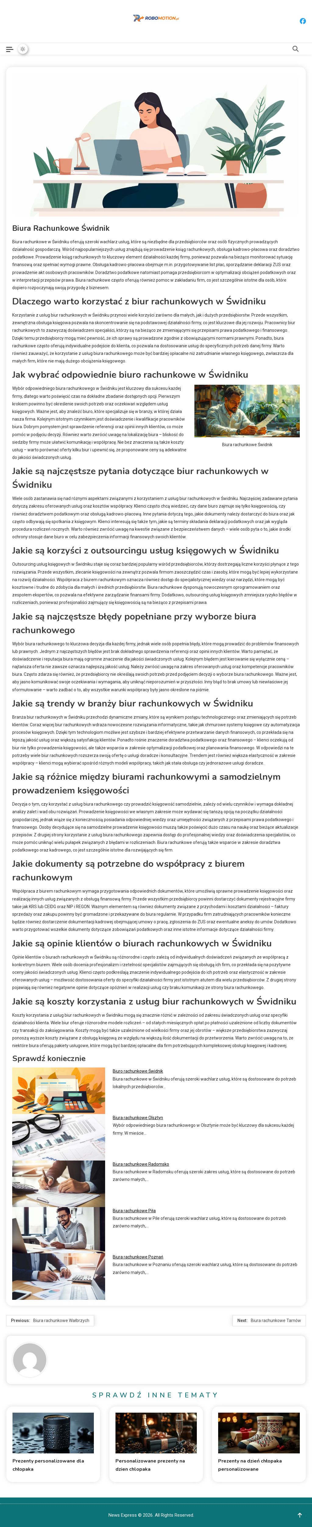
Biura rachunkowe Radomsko (141, 1164)
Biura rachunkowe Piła (134, 1210)
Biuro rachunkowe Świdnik (138, 1071)
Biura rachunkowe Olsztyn (138, 1117)
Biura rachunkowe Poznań (138, 1257)
